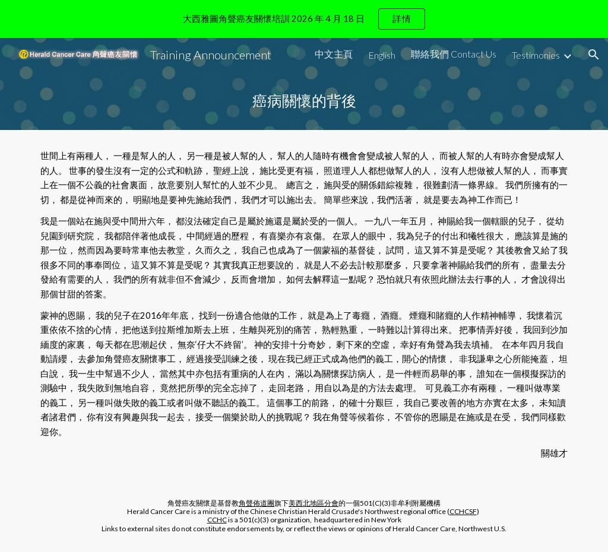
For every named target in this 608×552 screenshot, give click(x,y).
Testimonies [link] (536, 55)
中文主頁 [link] (334, 53)
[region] (304, 19)
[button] (594, 54)
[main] (304, 100)
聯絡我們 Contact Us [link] (453, 53)
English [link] (381, 55)
